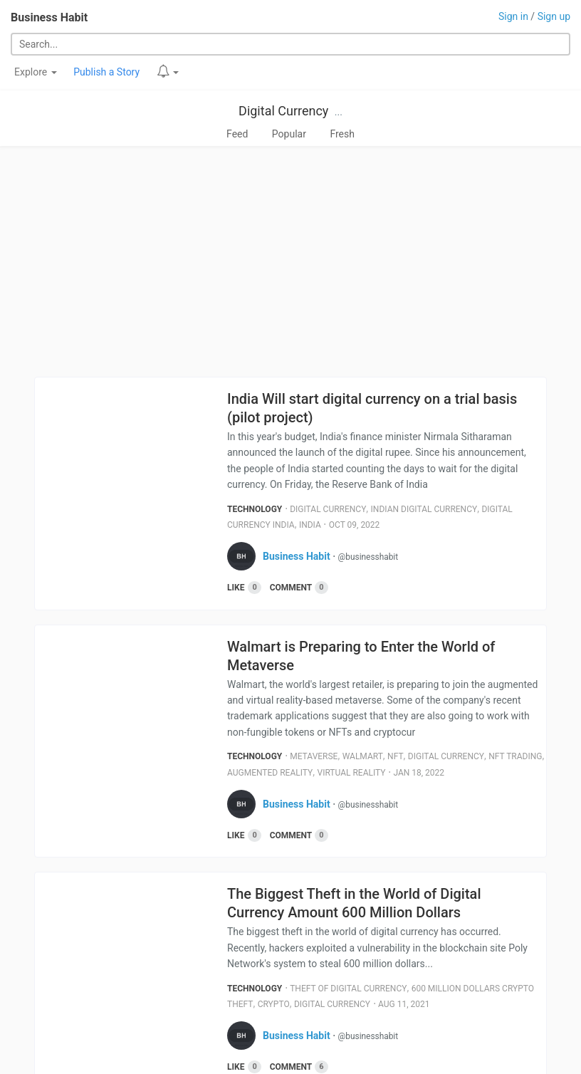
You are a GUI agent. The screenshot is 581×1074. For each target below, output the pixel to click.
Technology (254, 509)
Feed (237, 134)
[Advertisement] (290, 261)
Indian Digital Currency (424, 509)
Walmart (362, 756)
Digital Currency (283, 110)
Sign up (554, 16)
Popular (289, 134)
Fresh (342, 134)
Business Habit (49, 17)
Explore (35, 72)
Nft (395, 756)
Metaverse (313, 756)
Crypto (274, 1004)
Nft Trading (515, 756)
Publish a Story (106, 72)
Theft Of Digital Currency (348, 989)
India (310, 525)
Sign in (513, 16)
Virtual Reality (352, 773)
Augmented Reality (270, 773)
